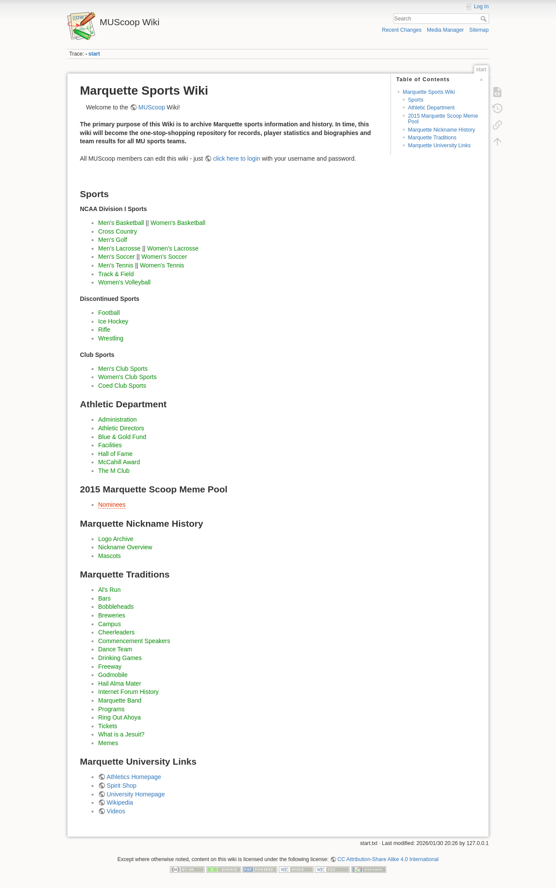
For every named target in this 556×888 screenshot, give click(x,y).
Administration (117, 419)
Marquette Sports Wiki (429, 92)
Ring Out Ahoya (119, 717)
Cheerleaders (116, 632)
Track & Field (116, 274)
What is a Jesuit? (121, 734)
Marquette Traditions (432, 138)
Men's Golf (112, 239)
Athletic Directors (121, 428)
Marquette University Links (439, 145)
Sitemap (479, 30)
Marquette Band (120, 700)
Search (484, 19)
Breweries (111, 615)
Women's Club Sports (127, 376)
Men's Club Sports (123, 368)
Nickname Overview (125, 547)
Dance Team (115, 649)
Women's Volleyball (124, 282)
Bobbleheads (116, 606)
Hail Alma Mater (119, 683)
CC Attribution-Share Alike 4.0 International (388, 859)
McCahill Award (119, 462)
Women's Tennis (162, 265)
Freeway (110, 666)
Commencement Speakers (134, 640)
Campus (109, 624)
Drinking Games (120, 657)
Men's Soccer (116, 256)
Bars (104, 598)
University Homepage (136, 794)
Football (109, 312)
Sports (415, 100)
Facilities (110, 445)
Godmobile (113, 674)
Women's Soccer (164, 256)
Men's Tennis (115, 265)
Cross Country (117, 231)
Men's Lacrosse (119, 248)
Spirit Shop (121, 785)
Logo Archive (115, 538)
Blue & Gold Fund (122, 436)
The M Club (113, 470)
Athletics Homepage (134, 776)
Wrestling (110, 338)
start (94, 54)
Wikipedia (120, 802)
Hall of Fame (115, 453)
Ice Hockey (113, 321)
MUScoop (152, 107)
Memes (108, 742)
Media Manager (445, 30)
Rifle (104, 329)
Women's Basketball (177, 222)
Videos (116, 811)
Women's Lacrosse (173, 248)
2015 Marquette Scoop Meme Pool (443, 119)
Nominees (112, 504)
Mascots (109, 555)
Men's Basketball (121, 222)
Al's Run (109, 589)
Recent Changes (401, 30)
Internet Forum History (128, 691)
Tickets (107, 726)
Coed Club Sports (122, 385)
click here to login (236, 158)
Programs (111, 709)
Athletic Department (431, 108)
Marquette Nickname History (441, 130)
